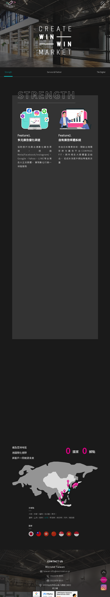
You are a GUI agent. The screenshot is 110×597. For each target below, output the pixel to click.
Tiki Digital (101, 72)
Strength (8, 72)
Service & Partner (54, 72)
